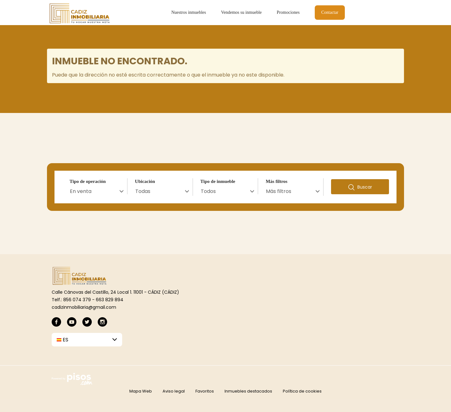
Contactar (329, 12)
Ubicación (145, 181)
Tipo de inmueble (217, 181)
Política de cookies (302, 391)
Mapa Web (140, 391)
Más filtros (276, 181)
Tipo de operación (88, 181)
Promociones (288, 12)
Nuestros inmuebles (188, 12)
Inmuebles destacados (248, 391)
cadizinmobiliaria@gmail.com (84, 307)
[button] (87, 339)
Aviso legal (174, 391)
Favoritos (204, 391)
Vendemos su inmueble (241, 12)
